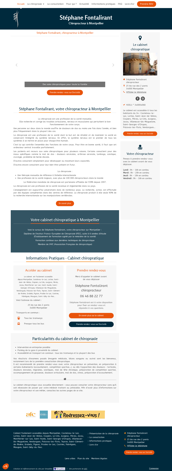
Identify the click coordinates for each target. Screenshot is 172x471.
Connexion (154, 468)
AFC (85, 469)
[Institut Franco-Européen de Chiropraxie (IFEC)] (44, 415)
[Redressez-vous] (78, 415)
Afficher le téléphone (136, 92)
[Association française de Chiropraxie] (30, 415)
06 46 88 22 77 (91, 296)
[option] (64, 65)
